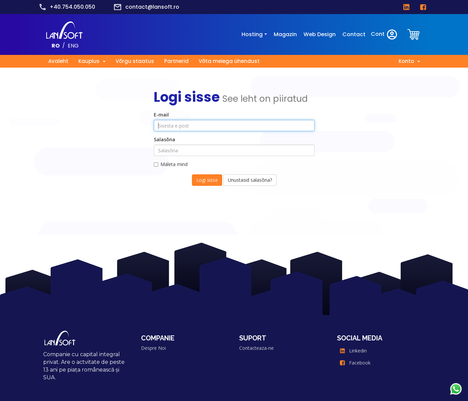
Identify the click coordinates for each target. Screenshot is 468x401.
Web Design (320, 34)
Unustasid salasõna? (250, 180)
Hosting (252, 34)
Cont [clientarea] (384, 34)
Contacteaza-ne (256, 348)
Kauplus (92, 61)
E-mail (161, 114)
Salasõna (164, 139)
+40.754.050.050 (72, 7)
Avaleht (58, 61)
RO (56, 45)
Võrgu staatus (135, 61)
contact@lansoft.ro (152, 7)
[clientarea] (414, 34)
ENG (73, 45)
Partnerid (176, 61)
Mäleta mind (171, 164)
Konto (409, 61)
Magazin (285, 34)
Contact (353, 34)
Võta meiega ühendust (229, 61)
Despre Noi (153, 348)
